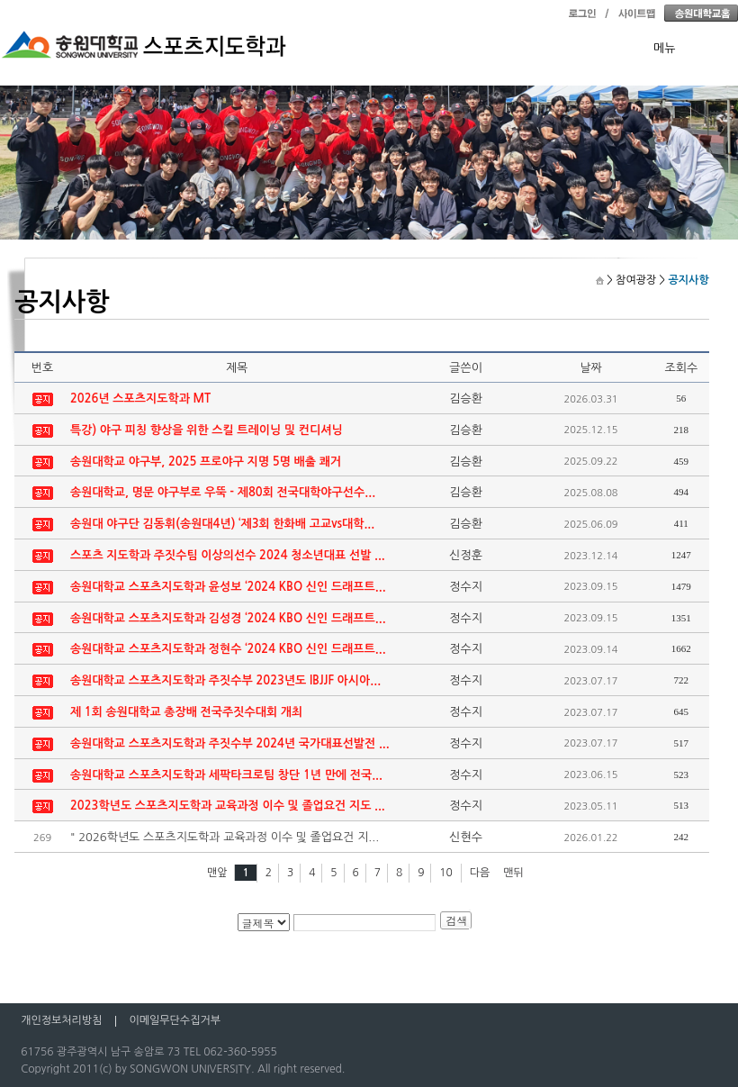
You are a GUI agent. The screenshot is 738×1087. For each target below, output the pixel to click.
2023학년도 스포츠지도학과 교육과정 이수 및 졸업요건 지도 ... (227, 805)
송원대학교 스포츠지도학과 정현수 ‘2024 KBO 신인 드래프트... (228, 649)
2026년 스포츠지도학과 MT (140, 398)
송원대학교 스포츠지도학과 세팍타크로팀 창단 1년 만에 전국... (226, 775)
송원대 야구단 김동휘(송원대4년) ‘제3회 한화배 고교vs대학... (222, 524)
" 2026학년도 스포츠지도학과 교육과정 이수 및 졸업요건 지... (224, 837)
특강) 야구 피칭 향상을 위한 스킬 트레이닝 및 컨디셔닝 (206, 430)
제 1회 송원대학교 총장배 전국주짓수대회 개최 (186, 712)
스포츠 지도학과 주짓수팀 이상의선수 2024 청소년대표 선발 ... (227, 555)
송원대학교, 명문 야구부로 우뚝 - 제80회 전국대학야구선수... (222, 492)
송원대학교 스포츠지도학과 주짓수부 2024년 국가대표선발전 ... (230, 743)
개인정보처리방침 (61, 1020)
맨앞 (217, 872)
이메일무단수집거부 (174, 1020)
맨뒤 (513, 872)
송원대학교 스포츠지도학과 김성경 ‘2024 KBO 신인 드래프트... (228, 618)
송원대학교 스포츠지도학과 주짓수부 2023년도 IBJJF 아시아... (225, 680)
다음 (480, 872)
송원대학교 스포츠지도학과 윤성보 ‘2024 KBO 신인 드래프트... (228, 587)
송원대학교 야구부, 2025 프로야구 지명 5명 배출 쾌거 (205, 461)
